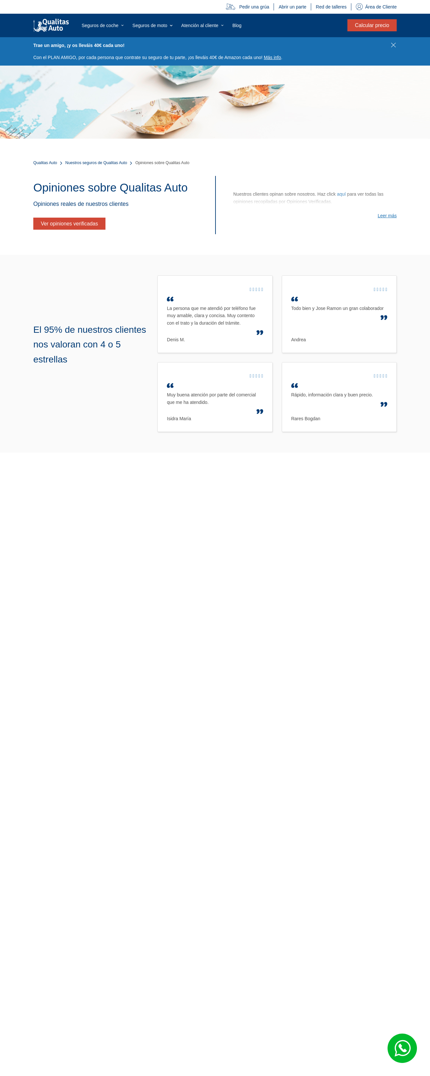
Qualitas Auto (45, 163)
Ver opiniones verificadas (69, 223)
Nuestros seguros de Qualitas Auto (96, 163)
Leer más (387, 215)
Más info (272, 57)
